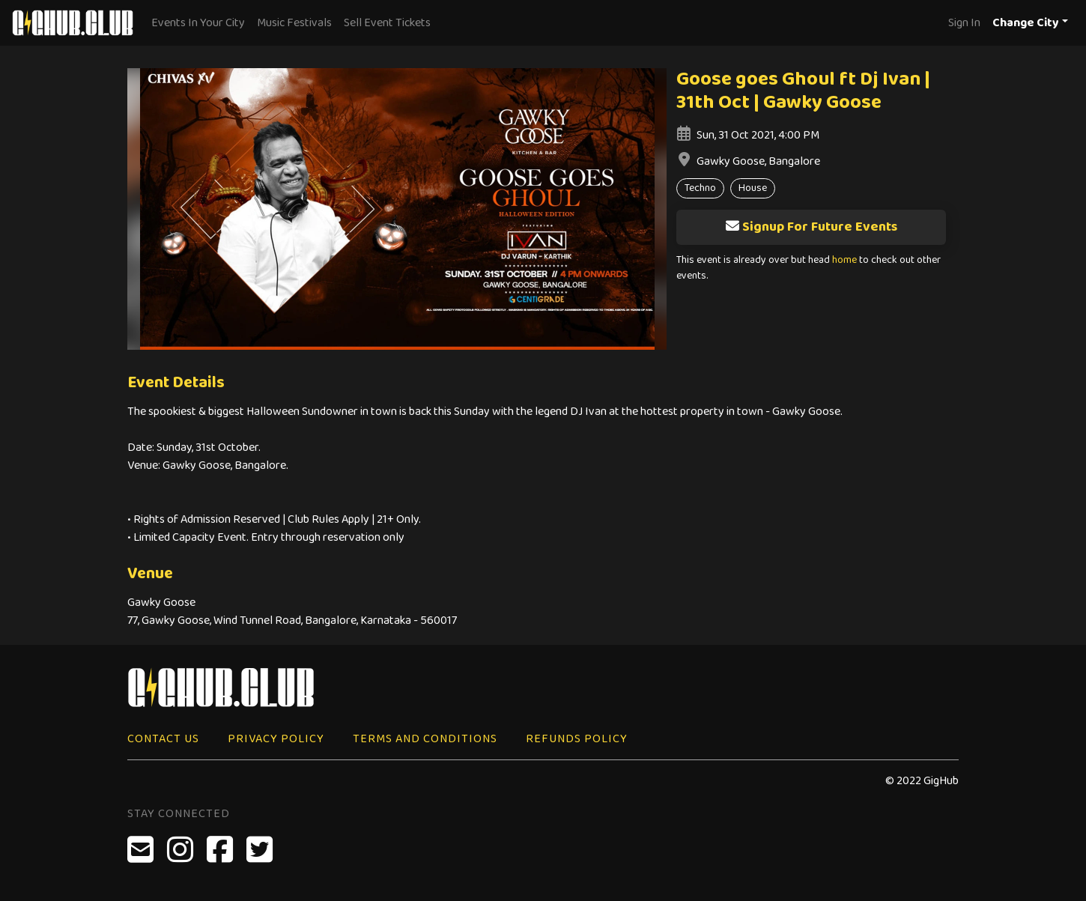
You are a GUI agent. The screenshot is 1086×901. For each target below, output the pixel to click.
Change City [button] (1025, 23)
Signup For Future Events (811, 227)
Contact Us (163, 739)
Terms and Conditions (425, 739)
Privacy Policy (276, 739)
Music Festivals (294, 23)
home (844, 260)
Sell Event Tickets (387, 23)
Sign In (964, 23)
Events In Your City (198, 23)
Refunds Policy (577, 739)
